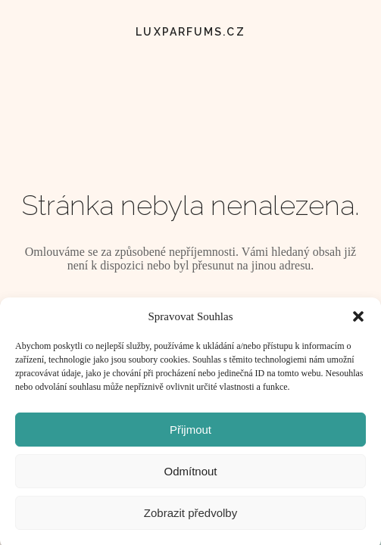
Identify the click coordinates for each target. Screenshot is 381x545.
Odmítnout (190, 475)
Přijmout (190, 433)
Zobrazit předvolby (190, 516)
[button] (358, 320)
